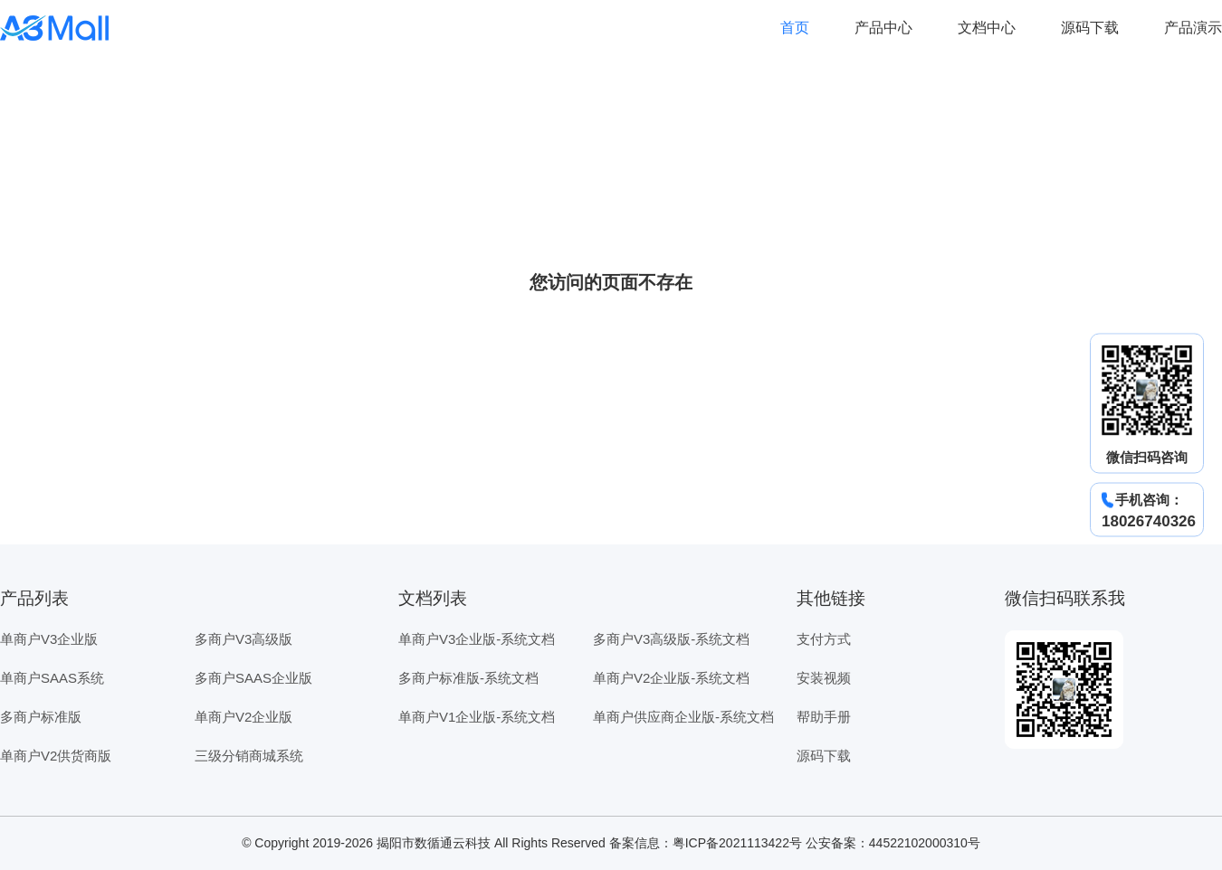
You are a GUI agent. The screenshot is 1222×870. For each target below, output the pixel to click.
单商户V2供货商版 (55, 755)
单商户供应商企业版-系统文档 (683, 716)
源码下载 (1090, 27)
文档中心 (987, 27)
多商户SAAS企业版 (253, 678)
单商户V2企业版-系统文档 (671, 678)
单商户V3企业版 (49, 639)
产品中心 (883, 27)
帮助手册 (824, 716)
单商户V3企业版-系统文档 (476, 639)
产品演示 (1193, 27)
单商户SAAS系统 (52, 678)
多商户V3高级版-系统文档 (671, 639)
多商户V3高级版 (243, 639)
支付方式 (824, 639)
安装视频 (824, 678)
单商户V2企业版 (243, 716)
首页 (794, 27)
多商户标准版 (40, 716)
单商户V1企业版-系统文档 (476, 716)
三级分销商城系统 (249, 755)
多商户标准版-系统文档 (468, 678)
